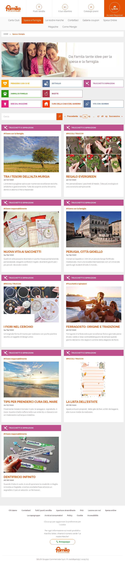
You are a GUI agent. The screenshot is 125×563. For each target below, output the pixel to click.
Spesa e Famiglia (32, 20)
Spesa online (110, 510)
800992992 (62, 541)
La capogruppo (33, 515)
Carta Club (13, 20)
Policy (69, 515)
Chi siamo (13, 510)
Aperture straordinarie (65, 510)
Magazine (53, 26)
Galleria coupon (91, 20)
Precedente (73, 116)
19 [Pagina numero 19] (106, 116)
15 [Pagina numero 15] (89, 116)
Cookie (80, 515)
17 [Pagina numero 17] (98, 116)
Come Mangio (69, 26)
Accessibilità (92, 515)
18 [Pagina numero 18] (102, 116)
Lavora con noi (94, 510)
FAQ (81, 510)
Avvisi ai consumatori (54, 515)
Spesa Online (110, 20)
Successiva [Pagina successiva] (115, 116)
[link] (31, 161)
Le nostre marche (54, 20)
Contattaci (73, 20)
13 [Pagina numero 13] (81, 116)
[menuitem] (14, 20)
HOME (6, 34)
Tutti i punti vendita (43, 510)
